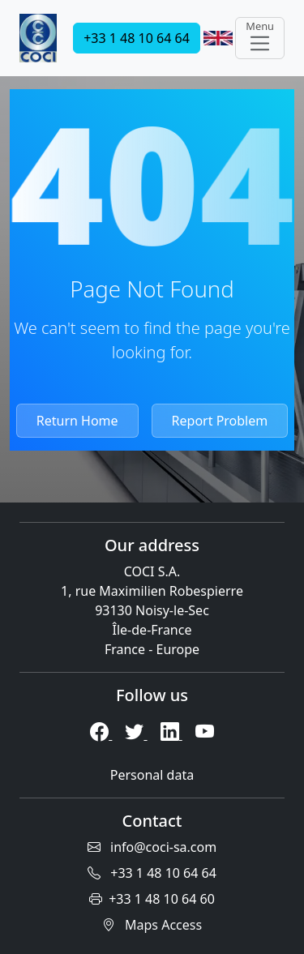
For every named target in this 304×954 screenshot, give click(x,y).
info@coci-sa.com (152, 847)
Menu (260, 37)
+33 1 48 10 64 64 (136, 38)
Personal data (152, 775)
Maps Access (152, 925)
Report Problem (220, 421)
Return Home (77, 421)
